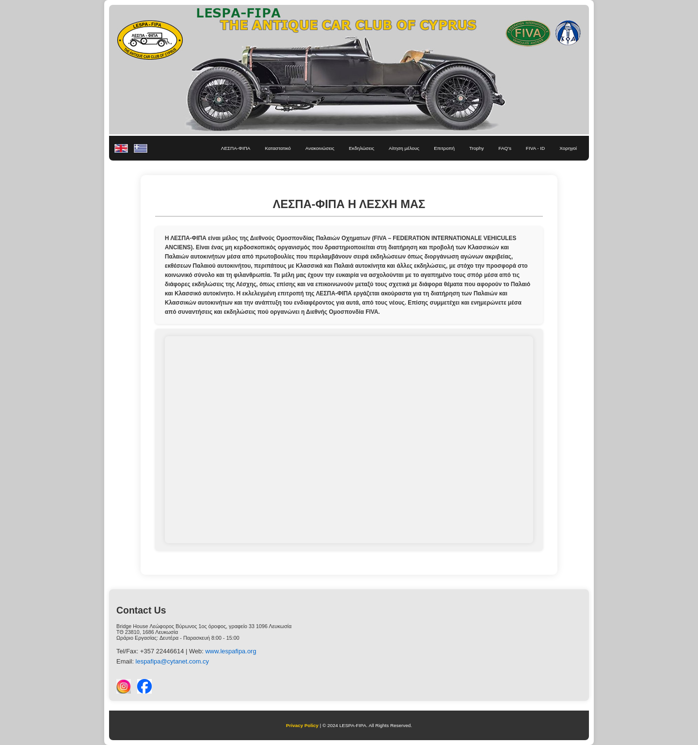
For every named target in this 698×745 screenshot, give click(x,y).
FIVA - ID (535, 148)
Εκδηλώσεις (361, 148)
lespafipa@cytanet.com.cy (172, 661)
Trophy (476, 148)
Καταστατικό (278, 148)
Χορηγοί (568, 148)
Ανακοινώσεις (319, 148)
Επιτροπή (444, 148)
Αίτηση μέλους (404, 148)
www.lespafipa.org (231, 651)
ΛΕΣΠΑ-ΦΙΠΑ (236, 148)
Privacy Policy (302, 725)
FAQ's (504, 148)
